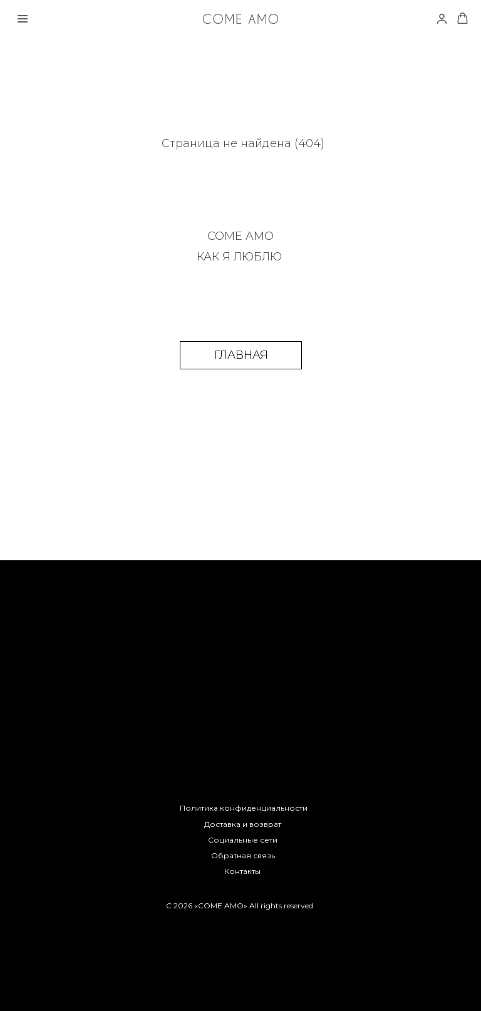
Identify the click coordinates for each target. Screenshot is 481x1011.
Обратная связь (243, 855)
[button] (462, 18)
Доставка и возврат (242, 824)
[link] (442, 18)
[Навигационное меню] (23, 19)
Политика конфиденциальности (244, 808)
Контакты (242, 871)
